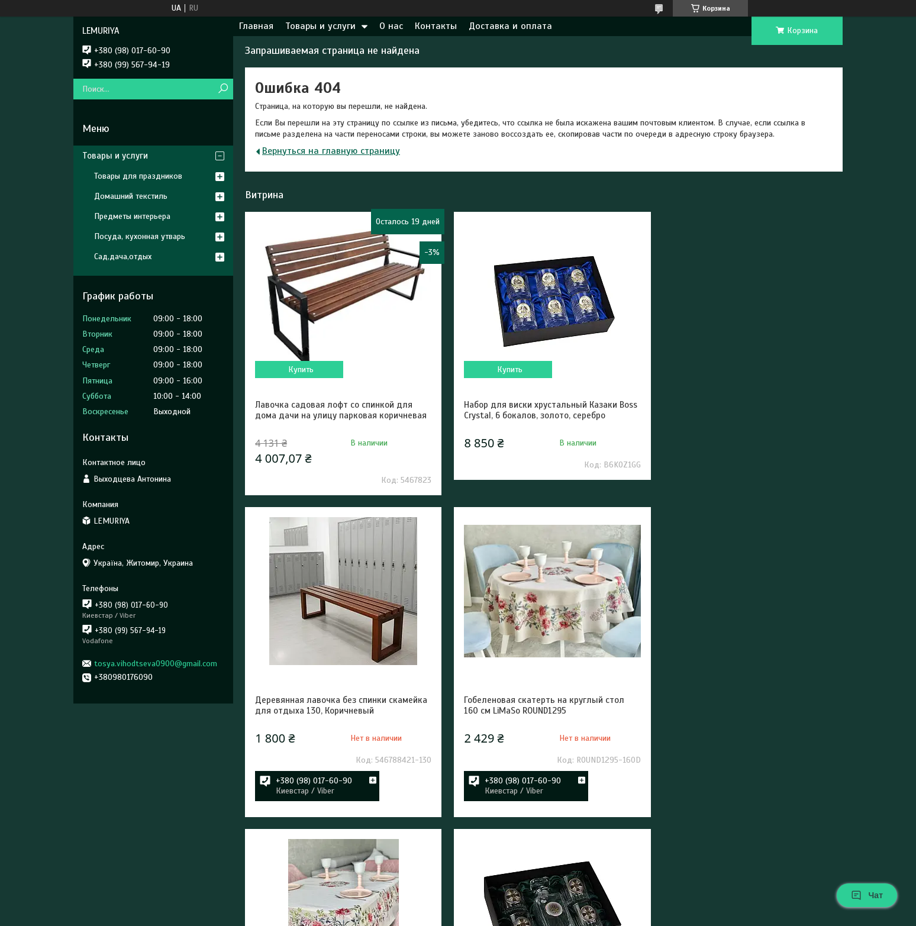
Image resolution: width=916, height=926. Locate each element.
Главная (256, 26)
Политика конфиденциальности (521, 915)
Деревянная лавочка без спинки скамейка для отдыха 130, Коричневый (741, 410)
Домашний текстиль (130, 196)
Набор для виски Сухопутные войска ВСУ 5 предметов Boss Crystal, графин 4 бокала (744, 737)
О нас (391, 26)
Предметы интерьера (132, 216)
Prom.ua (509, 904)
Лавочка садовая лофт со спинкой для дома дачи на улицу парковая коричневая (333, 415)
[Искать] (222, 89)
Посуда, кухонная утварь (139, 236)
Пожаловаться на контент (421, 915)
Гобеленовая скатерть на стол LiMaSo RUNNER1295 (535, 732)
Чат (867, 895)
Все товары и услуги (781, 874)
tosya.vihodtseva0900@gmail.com (155, 664)
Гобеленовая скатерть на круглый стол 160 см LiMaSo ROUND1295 (335, 732)
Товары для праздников (138, 176)
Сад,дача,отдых (122, 256)
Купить (299, 369)
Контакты (436, 26)
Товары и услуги (320, 26)
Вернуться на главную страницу (331, 151)
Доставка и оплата (510, 26)
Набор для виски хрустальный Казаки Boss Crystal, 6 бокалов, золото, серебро (539, 410)
